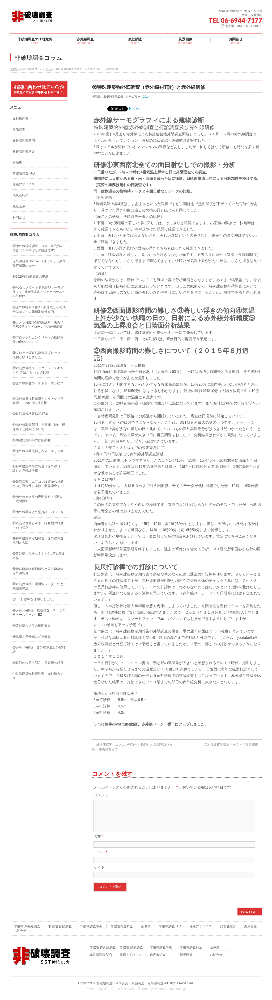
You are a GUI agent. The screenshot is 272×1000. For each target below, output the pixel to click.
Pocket (135, 108)
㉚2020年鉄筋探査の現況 (30, 276)
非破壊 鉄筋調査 (59, 926)
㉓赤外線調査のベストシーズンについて (37, 385)
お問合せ (18, 217)
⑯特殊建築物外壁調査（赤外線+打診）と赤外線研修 (37, 468)
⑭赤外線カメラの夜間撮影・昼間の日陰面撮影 (37, 499)
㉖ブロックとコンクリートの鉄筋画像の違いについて (37, 340)
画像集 (17, 162)
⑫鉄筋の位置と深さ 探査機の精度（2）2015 (37, 525)
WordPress (112, 989)
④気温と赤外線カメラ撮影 (31, 636)
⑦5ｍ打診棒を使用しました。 (34, 599)
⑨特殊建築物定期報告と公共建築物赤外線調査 (37, 571)
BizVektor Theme (136, 989)
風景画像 (18, 206)
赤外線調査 (20, 118)
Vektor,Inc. (161, 989)
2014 (49, 69)
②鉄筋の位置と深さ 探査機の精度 (37, 663)
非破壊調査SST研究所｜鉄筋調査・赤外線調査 (129, 983)
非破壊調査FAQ (23, 173)
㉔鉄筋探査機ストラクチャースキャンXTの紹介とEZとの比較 (37, 370)
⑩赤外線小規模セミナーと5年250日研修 (38, 556)
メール (100, 858)
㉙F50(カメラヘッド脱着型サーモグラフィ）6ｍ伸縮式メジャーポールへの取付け (38, 292)
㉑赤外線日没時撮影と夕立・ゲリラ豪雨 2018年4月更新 (37, 401)
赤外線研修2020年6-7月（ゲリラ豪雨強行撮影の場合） (39, 263)
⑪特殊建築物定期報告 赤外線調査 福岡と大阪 (39, 540)
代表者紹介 (20, 195)
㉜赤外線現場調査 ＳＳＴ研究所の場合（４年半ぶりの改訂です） (37, 248)
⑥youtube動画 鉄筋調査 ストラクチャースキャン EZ (38, 612)
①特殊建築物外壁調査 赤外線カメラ (37, 676)
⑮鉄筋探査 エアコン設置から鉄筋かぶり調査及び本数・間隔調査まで (37, 484)
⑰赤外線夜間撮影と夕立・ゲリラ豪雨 (233, 745)
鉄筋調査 (18, 129)
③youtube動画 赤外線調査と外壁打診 (38, 649)
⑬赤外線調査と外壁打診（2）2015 (37, 512)
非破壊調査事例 (23, 141)
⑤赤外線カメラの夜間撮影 (31, 625)
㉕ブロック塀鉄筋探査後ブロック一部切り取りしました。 (37, 355)
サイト (99, 874)
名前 (98, 843)
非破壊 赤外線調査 (27, 926)
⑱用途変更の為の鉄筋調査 (31, 440)
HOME (14, 69)
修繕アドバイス (23, 184)
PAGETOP (249, 912)
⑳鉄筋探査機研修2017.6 (30, 414)
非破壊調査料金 (23, 151)
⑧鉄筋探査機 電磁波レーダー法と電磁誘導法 (37, 586)
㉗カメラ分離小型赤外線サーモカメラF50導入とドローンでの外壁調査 (37, 324)
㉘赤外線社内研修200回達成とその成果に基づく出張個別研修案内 (39, 309)
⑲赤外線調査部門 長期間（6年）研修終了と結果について (38, 427)
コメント (101, 795)
